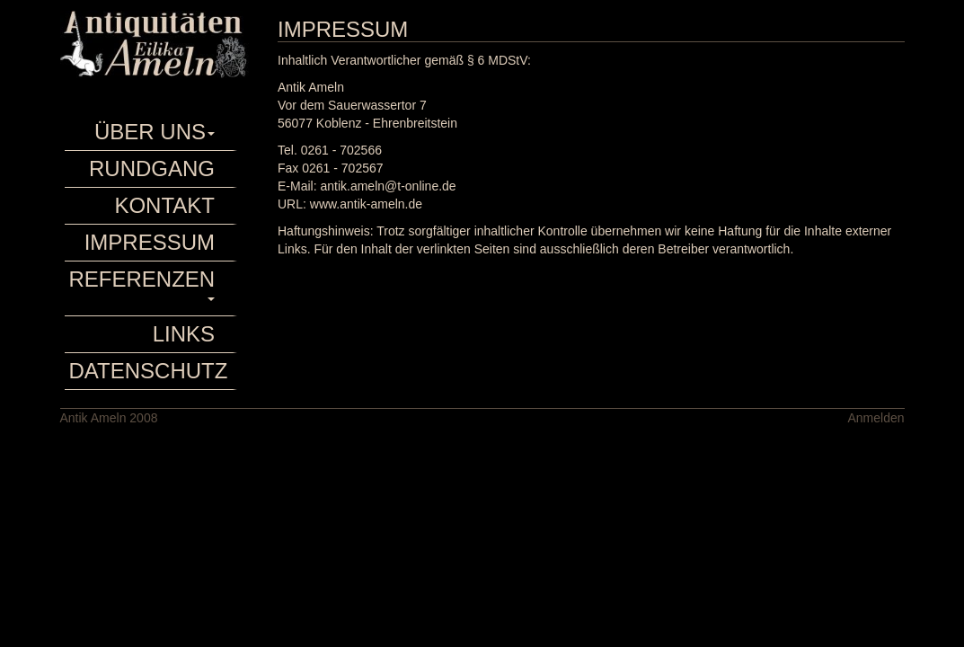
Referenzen (142, 284)
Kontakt (164, 205)
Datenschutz (144, 371)
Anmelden (875, 418)
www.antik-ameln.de (366, 204)
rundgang (152, 168)
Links (184, 334)
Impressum (149, 242)
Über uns (154, 132)
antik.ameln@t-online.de (387, 186)
